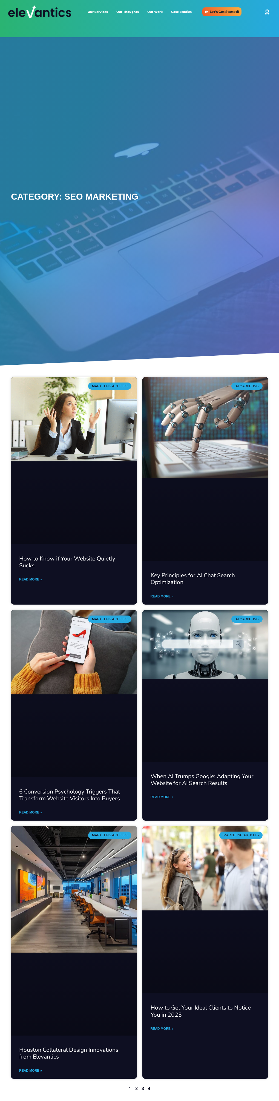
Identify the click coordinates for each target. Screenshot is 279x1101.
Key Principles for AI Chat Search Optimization (193, 578)
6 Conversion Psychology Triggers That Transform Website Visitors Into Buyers (69, 795)
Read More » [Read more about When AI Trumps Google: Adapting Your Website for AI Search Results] (162, 797)
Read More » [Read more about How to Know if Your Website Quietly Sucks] (30, 579)
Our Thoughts (127, 12)
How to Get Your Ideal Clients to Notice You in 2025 (201, 1011)
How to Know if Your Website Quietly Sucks (67, 562)
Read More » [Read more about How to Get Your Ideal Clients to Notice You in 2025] (162, 1029)
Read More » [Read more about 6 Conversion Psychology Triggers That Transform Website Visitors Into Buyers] (30, 812)
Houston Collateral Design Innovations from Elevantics (68, 1053)
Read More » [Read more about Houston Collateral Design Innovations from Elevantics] (30, 1071)
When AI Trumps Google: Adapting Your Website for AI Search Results (202, 779)
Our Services (98, 12)
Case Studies (181, 12)
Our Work (155, 12)
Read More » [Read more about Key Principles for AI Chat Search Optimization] (162, 596)
